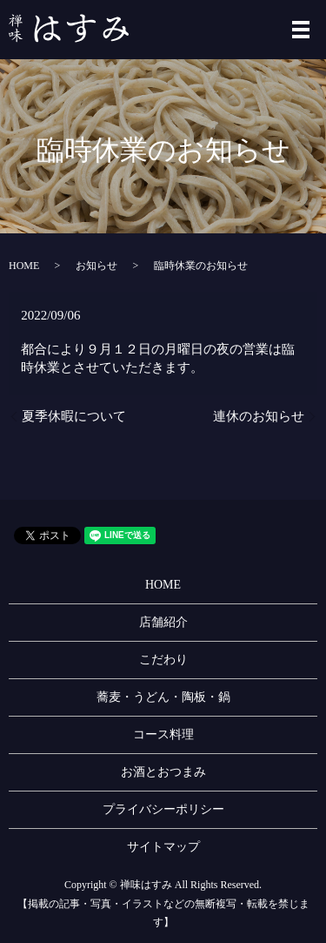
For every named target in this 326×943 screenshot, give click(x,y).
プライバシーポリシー (163, 809)
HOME (24, 265)
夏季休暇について (74, 416)
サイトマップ (163, 846)
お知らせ (96, 265)
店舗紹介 (163, 622)
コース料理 (163, 734)
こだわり (163, 659)
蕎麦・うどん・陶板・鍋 (163, 697)
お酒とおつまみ (163, 771)
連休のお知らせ (258, 416)
